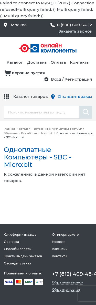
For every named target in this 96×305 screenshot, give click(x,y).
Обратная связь (66, 289)
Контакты (80, 62)
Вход (56, 79)
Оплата (58, 62)
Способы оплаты (17, 249)
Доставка (37, 62)
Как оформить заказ (20, 234)
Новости (59, 242)
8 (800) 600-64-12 (74, 24)
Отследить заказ (75, 96)
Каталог (15, 62)
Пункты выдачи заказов (23, 256)
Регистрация (78, 79)
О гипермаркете (65, 234)
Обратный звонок (67, 282)
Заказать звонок (75, 31)
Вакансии (60, 249)
